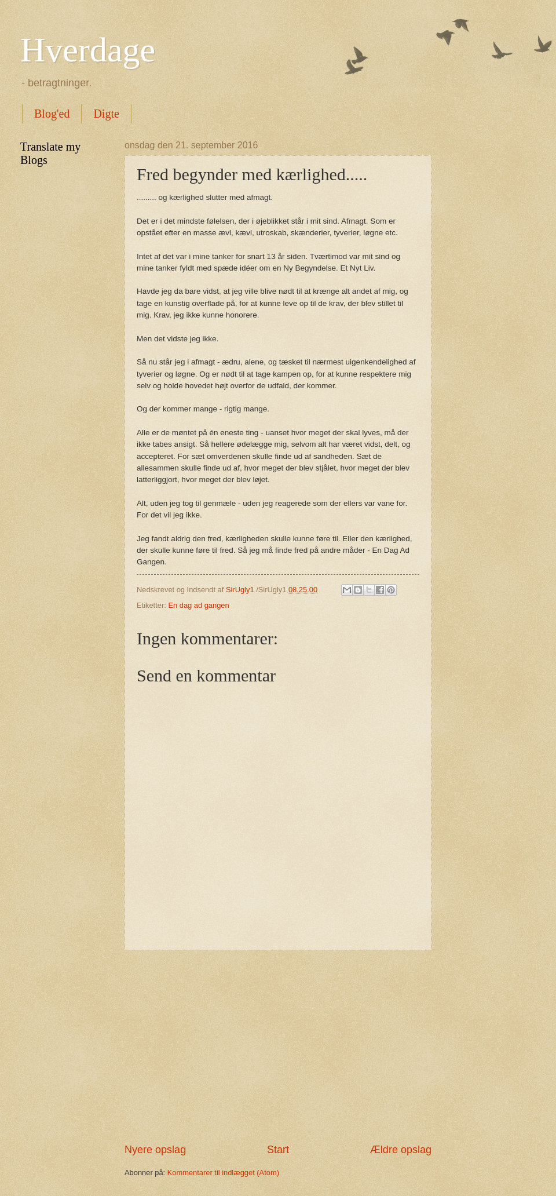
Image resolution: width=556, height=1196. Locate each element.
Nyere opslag (155, 1149)
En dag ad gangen (198, 605)
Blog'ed (52, 113)
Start (278, 1149)
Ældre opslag (400, 1149)
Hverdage (87, 50)
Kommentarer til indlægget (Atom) (223, 1172)
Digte (106, 113)
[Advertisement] (278, 1046)
